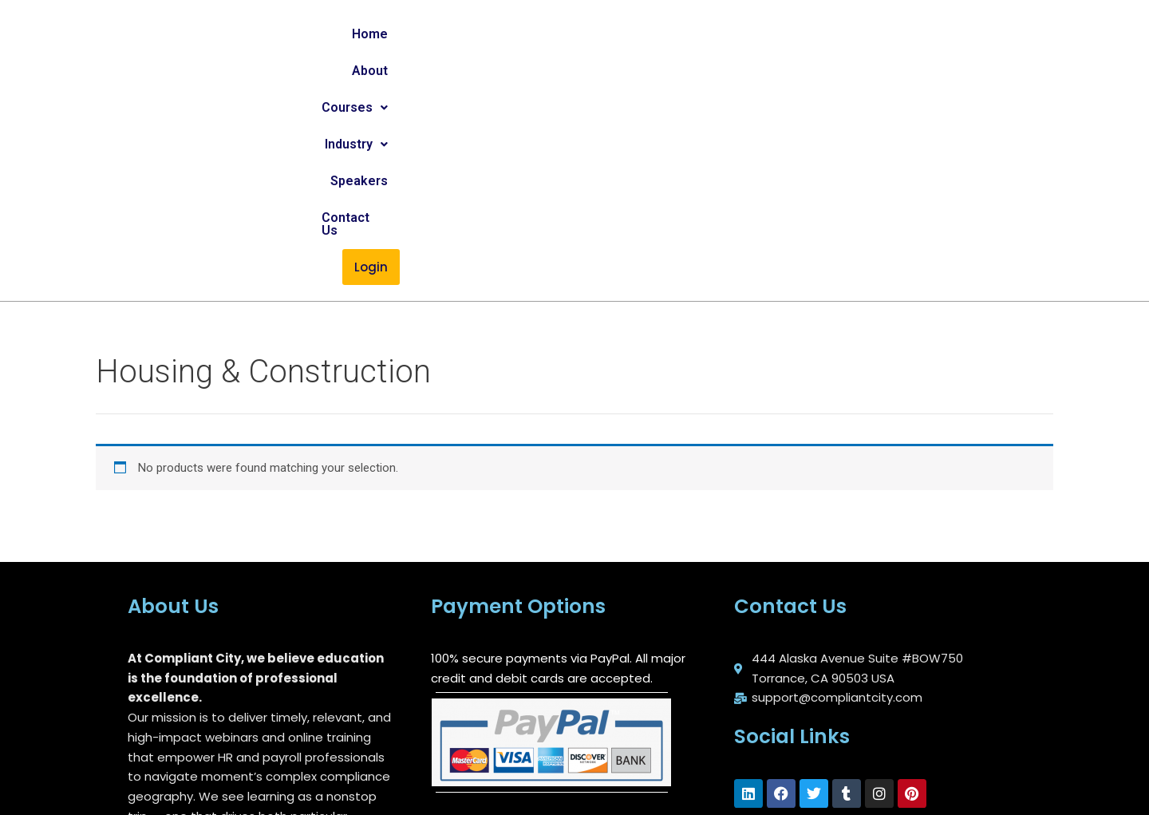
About (584, 34)
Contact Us (918, 34)
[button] (659, 34)
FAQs (621, 776)
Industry (748, 34)
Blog (782, 776)
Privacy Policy (863, 776)
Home (525, 34)
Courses (659, 34)
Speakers (832, 34)
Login (992, 34)
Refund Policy (703, 776)
